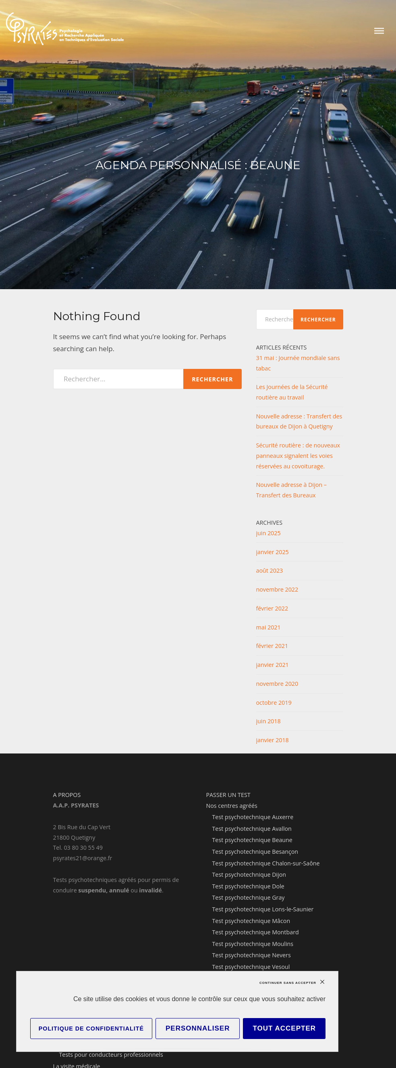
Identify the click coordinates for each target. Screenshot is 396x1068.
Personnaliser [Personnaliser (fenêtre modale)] (198, 1028)
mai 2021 (268, 627)
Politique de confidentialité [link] (91, 1028)
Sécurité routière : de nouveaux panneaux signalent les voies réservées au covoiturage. (298, 455)
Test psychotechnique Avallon (252, 828)
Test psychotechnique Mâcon (251, 921)
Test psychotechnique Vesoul (251, 967)
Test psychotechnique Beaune (252, 840)
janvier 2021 (272, 665)
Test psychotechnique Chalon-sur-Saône (266, 863)
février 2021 (272, 646)
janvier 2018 (272, 740)
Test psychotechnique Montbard (255, 932)
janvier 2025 (272, 552)
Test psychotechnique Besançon (255, 851)
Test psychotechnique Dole (248, 886)
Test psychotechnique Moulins (253, 944)
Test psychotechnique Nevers (251, 955)
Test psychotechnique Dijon (249, 874)
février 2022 (272, 608)
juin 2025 (268, 533)
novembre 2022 (277, 589)
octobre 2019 (274, 702)
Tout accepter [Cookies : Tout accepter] (284, 1028)
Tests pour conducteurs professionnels (111, 1054)
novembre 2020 (277, 683)
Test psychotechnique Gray (248, 897)
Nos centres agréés (231, 805)
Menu (379, 31)
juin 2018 (268, 721)
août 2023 (269, 570)
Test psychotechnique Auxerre (253, 817)
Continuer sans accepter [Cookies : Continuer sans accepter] (287, 983)
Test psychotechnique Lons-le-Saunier (263, 909)
